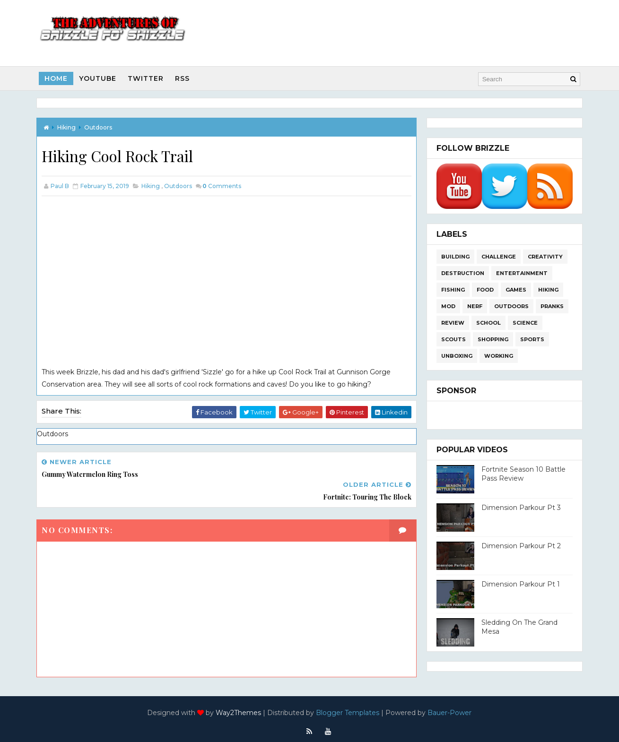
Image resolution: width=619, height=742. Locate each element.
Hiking (68, 126)
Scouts (452, 339)
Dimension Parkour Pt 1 (519, 583)
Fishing (452, 289)
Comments (223, 185)
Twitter (147, 78)
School (487, 322)
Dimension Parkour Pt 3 (520, 507)
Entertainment (521, 272)
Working (497, 355)
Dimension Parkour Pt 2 (520, 545)
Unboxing (455, 355)
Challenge (497, 256)
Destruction (461, 272)
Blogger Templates (348, 706)
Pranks (551, 305)
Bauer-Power (450, 706)
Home (57, 78)
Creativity (544, 256)
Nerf (473, 305)
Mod (447, 305)
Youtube (99, 78)
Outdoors (99, 126)
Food (484, 289)
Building (454, 256)
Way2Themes (239, 706)
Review (451, 322)
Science (524, 322)
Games (515, 289)
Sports (531, 339)
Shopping (492, 339)
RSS (183, 78)
